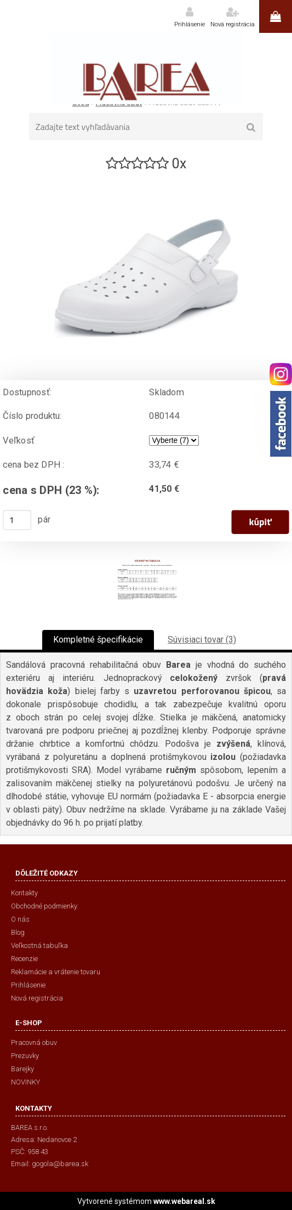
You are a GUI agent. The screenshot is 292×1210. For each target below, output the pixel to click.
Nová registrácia (232, 24)
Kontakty (24, 893)
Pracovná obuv (34, 1042)
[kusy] (17, 520)
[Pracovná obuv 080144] (146, 177)
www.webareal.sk (184, 1201)
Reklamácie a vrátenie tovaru (55, 972)
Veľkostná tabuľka (39, 945)
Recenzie (24, 959)
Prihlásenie (189, 24)
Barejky (22, 1069)
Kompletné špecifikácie (98, 639)
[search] (251, 127)
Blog (18, 932)
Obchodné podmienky (44, 906)
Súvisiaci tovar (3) (202, 639)
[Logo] (146, 68)
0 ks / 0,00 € (275, 16)
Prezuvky (25, 1056)
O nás (20, 919)
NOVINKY (25, 1082)
